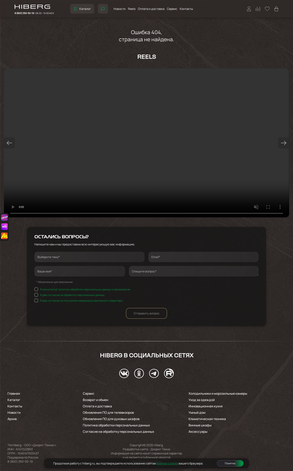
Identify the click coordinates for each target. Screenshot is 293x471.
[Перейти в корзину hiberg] (276, 8)
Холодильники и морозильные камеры (220, 393)
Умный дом (197, 412)
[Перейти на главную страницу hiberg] (34, 7)
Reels (131, 9)
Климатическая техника (208, 419)
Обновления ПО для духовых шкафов (113, 419)
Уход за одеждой (202, 399)
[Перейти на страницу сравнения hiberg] (258, 9)
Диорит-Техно (160, 449)
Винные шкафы (200, 425)
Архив (12, 419)
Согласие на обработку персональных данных (121, 431)
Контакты (186, 9)
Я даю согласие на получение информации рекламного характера (81, 300)
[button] (9, 143)
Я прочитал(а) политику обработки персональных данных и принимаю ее (85, 289)
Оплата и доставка (151, 9)
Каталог (82, 9)
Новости (120, 9)
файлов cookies (167, 463)
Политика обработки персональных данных (118, 425)
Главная (14, 393)
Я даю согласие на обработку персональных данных (72, 295)
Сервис (172, 9)
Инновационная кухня (207, 406)
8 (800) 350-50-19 (34, 13)
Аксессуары (198, 431)
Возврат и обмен (96, 399)
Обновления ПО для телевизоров (110, 412)
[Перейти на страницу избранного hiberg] (267, 9)
